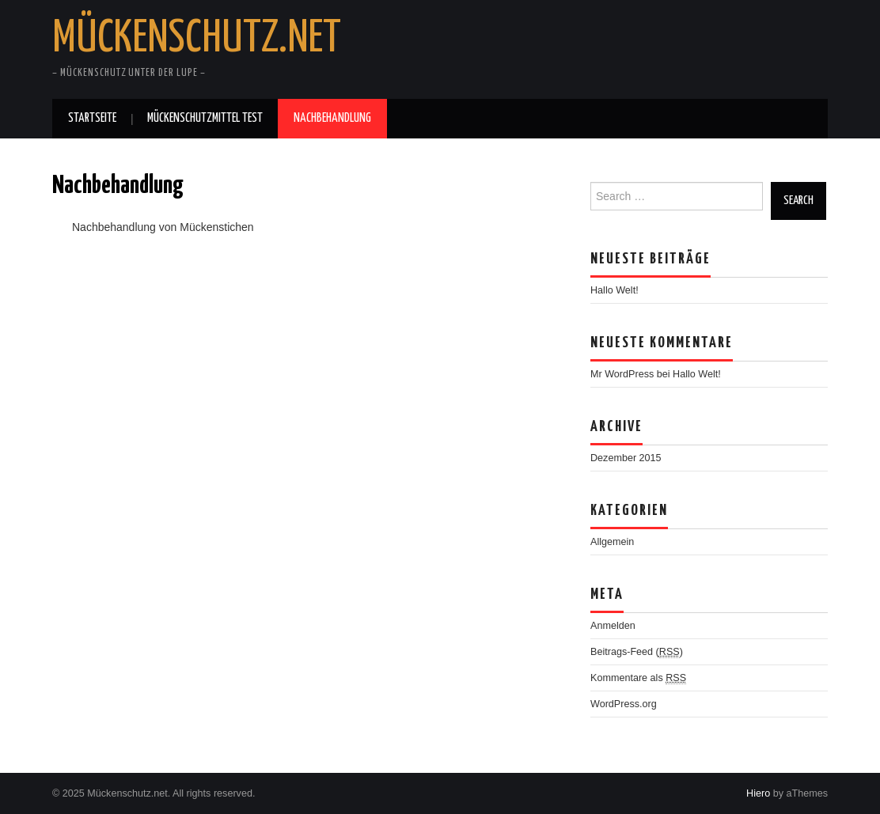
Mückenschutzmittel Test (205, 118)
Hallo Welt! (614, 290)
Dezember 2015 (626, 458)
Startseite (92, 118)
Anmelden (612, 625)
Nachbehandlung (332, 118)
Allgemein (612, 541)
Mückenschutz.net (196, 39)
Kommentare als (638, 678)
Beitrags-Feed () (636, 652)
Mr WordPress (622, 374)
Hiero (758, 793)
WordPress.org (623, 704)
